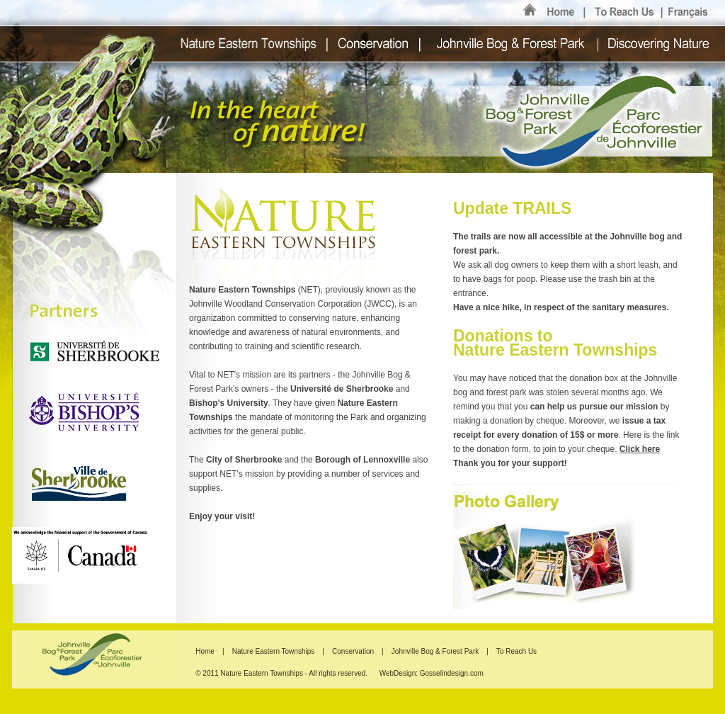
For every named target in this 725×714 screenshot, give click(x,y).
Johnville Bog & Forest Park (435, 651)
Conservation (354, 651)
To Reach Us (516, 651)
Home (205, 651)
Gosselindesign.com (452, 673)
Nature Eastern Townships (274, 651)
